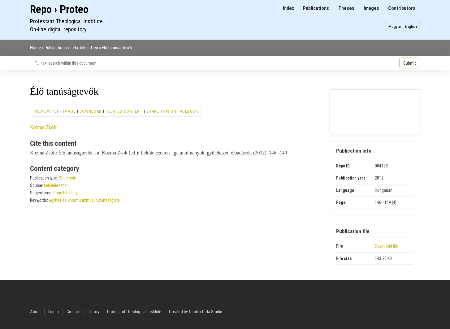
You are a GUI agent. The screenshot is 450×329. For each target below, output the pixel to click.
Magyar (394, 26)
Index (288, 8)
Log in (53, 311)
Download (91, 111)
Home (35, 47)
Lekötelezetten (84, 47)
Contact (73, 311)
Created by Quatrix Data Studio (195, 311)
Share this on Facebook (172, 111)
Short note (67, 177)
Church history (65, 192)
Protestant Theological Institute (134, 311)
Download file (386, 246)
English (411, 26)
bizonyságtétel (108, 200)
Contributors (401, 8)
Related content (124, 111)
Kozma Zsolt (43, 127)
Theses (346, 8)
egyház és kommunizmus (71, 200)
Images (371, 8)
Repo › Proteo (59, 9)
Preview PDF (46, 111)
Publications (316, 8)
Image (69, 111)
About (35, 311)
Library (93, 311)
